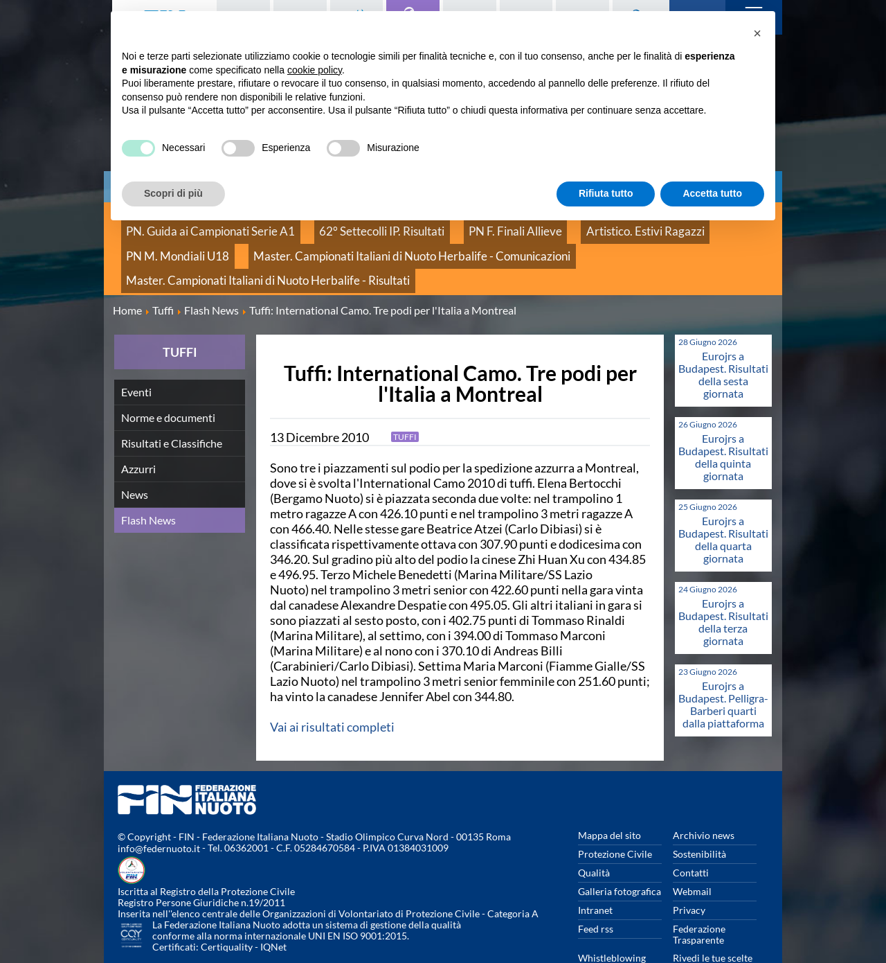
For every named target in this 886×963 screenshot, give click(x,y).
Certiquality (227, 904)
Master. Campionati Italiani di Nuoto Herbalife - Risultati (528, 242)
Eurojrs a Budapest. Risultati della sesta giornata (723, 331)
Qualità (594, 830)
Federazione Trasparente (699, 891)
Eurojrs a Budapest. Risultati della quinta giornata (723, 414)
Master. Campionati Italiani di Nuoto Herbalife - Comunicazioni (257, 242)
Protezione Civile (615, 811)
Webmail (692, 848)
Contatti (691, 830)
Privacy (689, 867)
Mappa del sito (609, 792)
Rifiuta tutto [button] (606, 193)
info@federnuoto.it (159, 806)
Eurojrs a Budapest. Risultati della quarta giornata (723, 496)
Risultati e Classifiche (171, 400)
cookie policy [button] (314, 70)
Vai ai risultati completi (332, 683)
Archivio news (703, 792)
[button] (757, 33)
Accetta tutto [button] (712, 193)
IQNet (273, 904)
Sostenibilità (699, 811)
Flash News (148, 477)
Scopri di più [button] (173, 193)
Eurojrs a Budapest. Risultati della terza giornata (723, 579)
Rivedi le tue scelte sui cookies (712, 920)
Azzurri (138, 425)
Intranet (595, 867)
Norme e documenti (168, 374)
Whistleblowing (612, 915)
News (134, 451)
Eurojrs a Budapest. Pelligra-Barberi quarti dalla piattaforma (723, 661)
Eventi (136, 348)
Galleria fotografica (619, 848)
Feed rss (595, 886)
